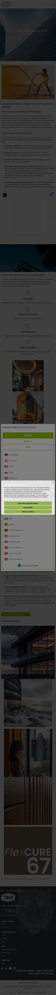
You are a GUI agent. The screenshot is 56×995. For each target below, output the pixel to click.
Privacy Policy (8, 498)
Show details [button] (28, 507)
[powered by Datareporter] (52, 483)
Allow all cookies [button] (28, 512)
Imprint (16, 498)
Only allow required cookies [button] (28, 503)
